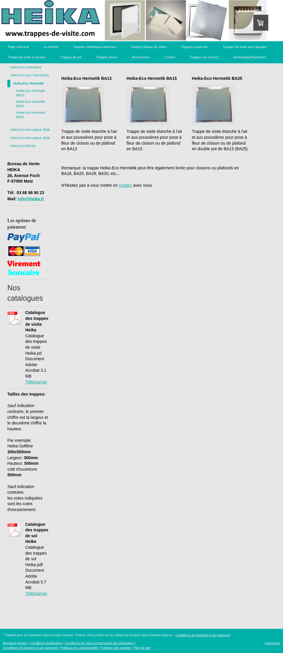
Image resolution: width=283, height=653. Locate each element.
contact (125, 185)
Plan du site (142, 647)
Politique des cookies (116, 647)
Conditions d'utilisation (46, 643)
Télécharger (36, 382)
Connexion (272, 643)
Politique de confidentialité (79, 647)
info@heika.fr (31, 198)
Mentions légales (15, 643)
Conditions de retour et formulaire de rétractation (99, 643)
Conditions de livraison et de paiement (202, 635)
